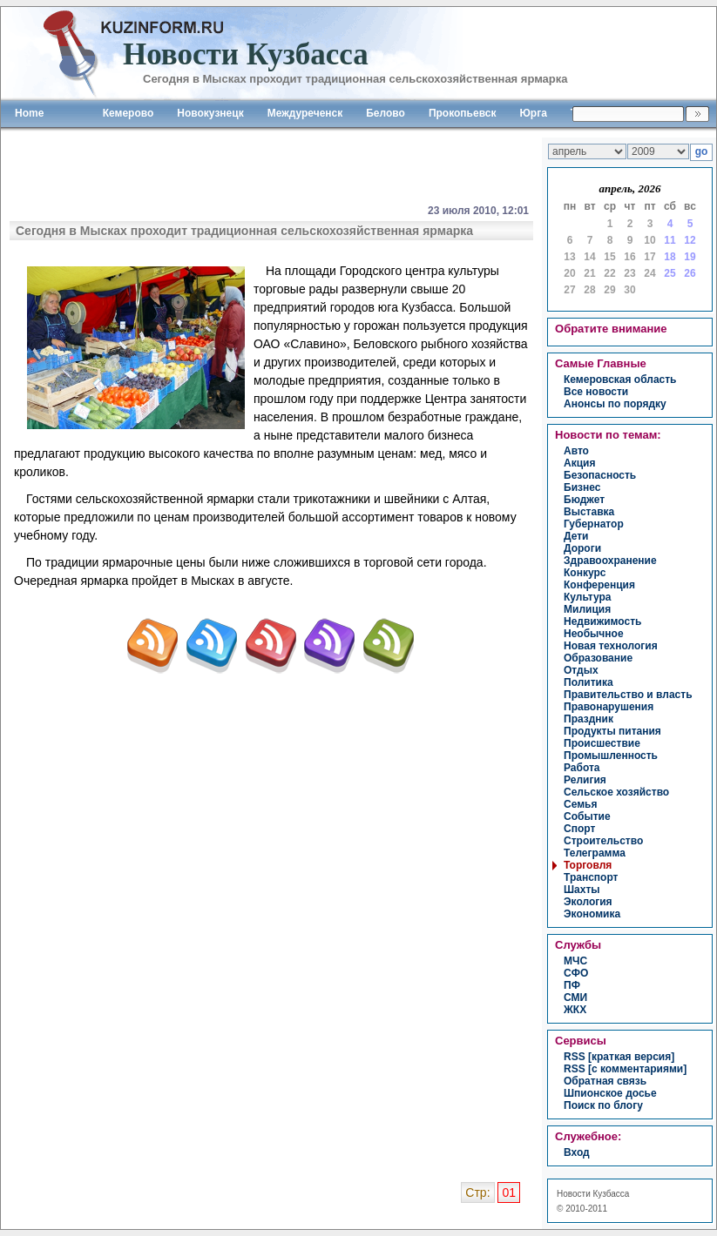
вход (577, 1152)
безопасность (600, 475)
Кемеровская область (620, 379)
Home (29, 113)
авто (576, 451)
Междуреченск (305, 113)
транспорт (591, 877)
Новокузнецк (210, 113)
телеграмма (595, 853)
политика (588, 682)
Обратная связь (605, 1081)
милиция (587, 609)
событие (587, 816)
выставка (589, 512)
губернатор (594, 524)
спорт (579, 829)
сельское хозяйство (616, 792)
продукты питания (612, 731)
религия (585, 780)
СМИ (575, 997)
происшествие (602, 743)
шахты (582, 889)
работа (582, 768)
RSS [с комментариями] (625, 1069)
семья (580, 804)
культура (587, 597)
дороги (582, 548)
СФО (576, 973)
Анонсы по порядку (615, 404)
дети (576, 536)
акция (579, 463)
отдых (581, 670)
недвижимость (602, 621)
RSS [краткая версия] (619, 1057)
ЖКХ (575, 1010)
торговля (588, 865)
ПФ (572, 985)
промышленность (611, 755)
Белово (385, 113)
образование (598, 658)
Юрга (532, 113)
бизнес (582, 487)
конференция (599, 585)
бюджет (584, 500)
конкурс (584, 573)
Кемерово (128, 113)
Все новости (596, 392)
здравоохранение (610, 560)
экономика (592, 914)
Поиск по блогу (603, 1105)
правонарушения (608, 707)
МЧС (575, 961)
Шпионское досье (610, 1093)
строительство (603, 841)
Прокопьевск (463, 113)
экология (588, 902)
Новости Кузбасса (593, 1194)
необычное (594, 634)
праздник (588, 719)
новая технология (611, 646)
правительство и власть (628, 695)
